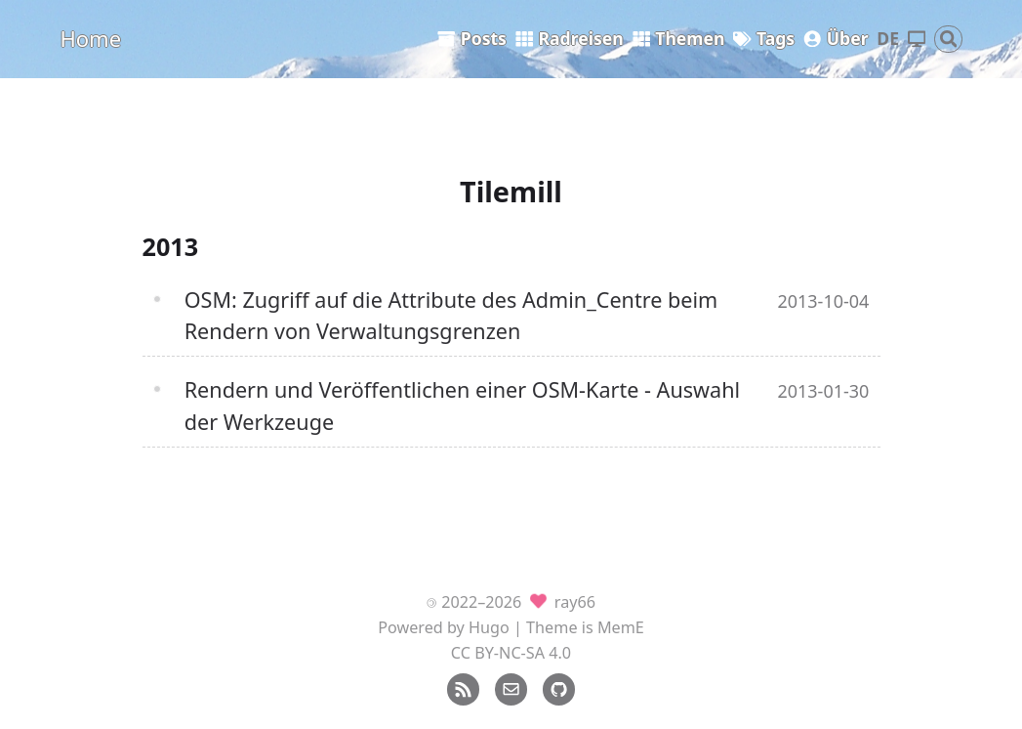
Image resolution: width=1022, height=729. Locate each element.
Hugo (489, 627)
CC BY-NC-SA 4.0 (511, 653)
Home (91, 38)
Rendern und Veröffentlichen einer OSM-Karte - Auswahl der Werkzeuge (462, 405)
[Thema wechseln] (916, 40)
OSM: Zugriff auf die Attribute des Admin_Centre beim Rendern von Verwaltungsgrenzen (451, 315)
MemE (620, 627)
